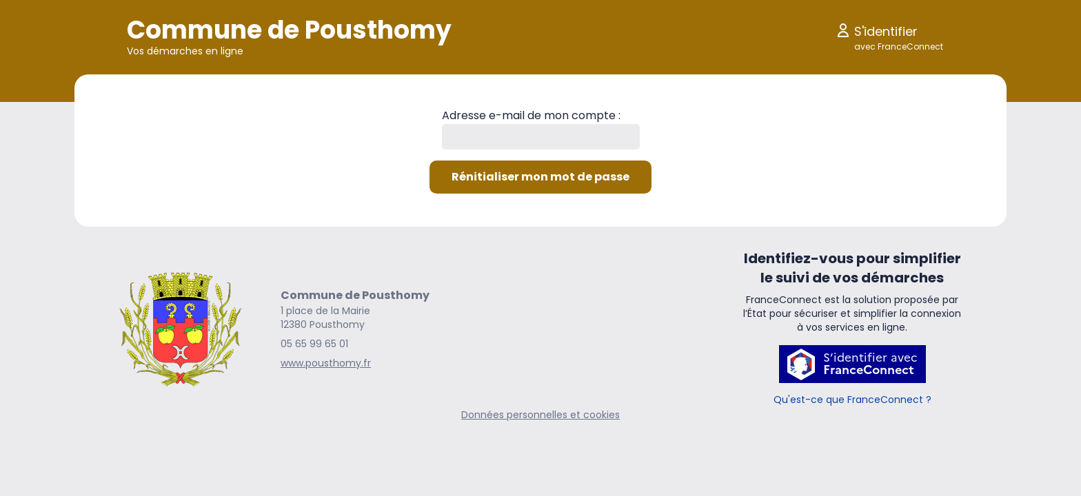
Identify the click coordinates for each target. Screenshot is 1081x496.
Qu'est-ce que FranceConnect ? (852, 399)
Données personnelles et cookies (540, 415)
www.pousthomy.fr (326, 363)
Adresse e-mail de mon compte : (531, 115)
